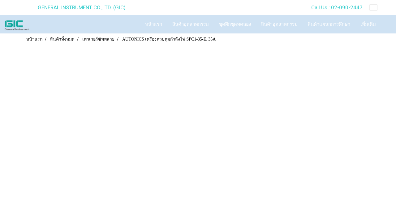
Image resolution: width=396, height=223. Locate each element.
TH (378, 7)
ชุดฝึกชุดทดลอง (235, 24)
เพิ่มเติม (368, 24)
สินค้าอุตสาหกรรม (190, 24)
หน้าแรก (153, 24)
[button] (386, 24)
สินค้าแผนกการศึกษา (329, 24)
